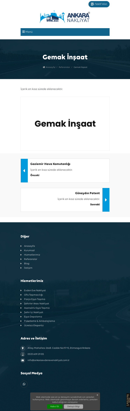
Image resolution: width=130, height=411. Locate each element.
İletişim (26, 268)
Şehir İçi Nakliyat (32, 312)
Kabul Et (54, 406)
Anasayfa (49, 67)
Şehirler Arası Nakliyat (35, 304)
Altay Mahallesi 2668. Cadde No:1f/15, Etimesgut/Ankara (55, 348)
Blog (25, 263)
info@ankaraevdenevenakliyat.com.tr (45, 360)
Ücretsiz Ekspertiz (32, 325)
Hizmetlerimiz (30, 255)
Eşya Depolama (31, 317)
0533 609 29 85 (32, 354)
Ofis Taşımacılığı (32, 295)
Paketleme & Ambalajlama (38, 321)
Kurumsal (28, 250)
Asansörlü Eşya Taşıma (35, 308)
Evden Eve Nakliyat (33, 290)
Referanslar (64, 67)
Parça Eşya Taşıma (33, 299)
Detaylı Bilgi (73, 406)
